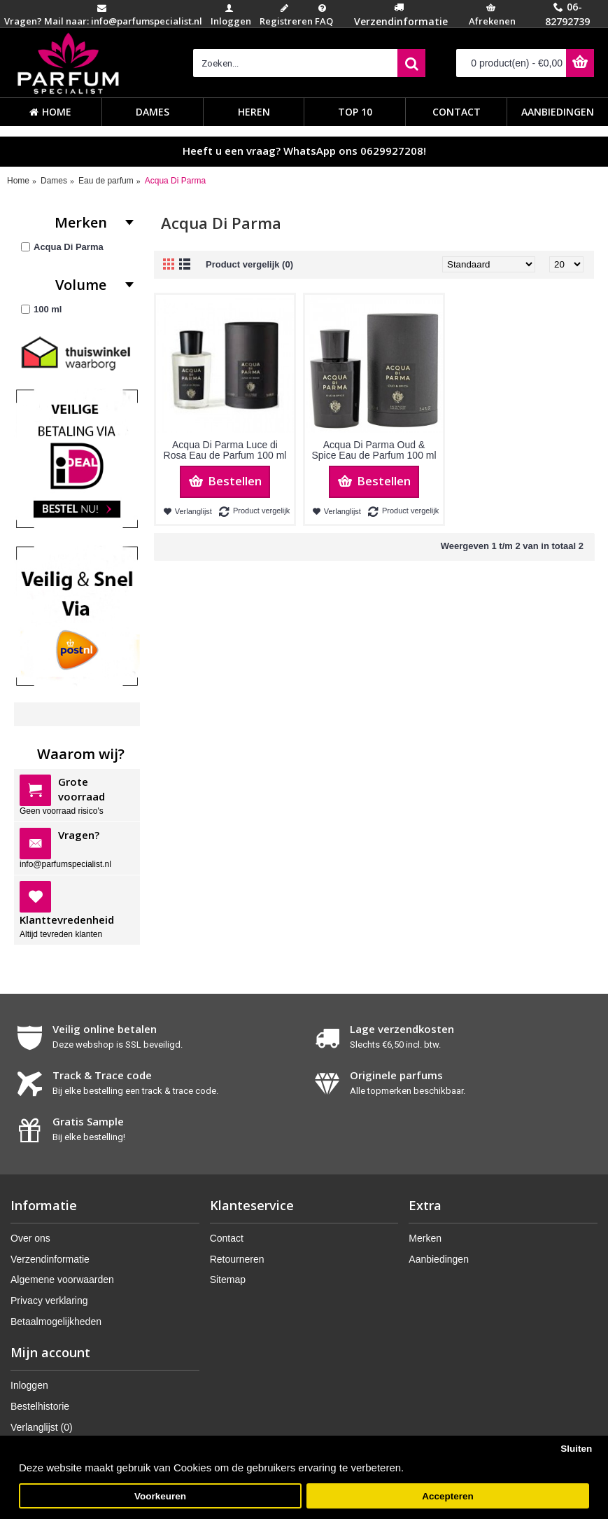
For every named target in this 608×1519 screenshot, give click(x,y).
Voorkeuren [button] (160, 1496)
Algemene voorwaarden (62, 1279)
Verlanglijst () (41, 1427)
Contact (226, 1238)
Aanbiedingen (439, 1259)
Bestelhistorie (39, 1406)
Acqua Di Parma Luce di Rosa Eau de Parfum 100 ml (225, 450)
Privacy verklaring (48, 1300)
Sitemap (228, 1279)
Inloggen (29, 1385)
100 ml (41, 309)
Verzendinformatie (50, 1259)
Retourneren (237, 1259)
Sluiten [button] (576, 1448)
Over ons (30, 1238)
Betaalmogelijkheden (55, 1321)
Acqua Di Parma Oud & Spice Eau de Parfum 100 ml (373, 450)
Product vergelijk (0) (249, 264)
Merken (425, 1238)
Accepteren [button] (448, 1496)
